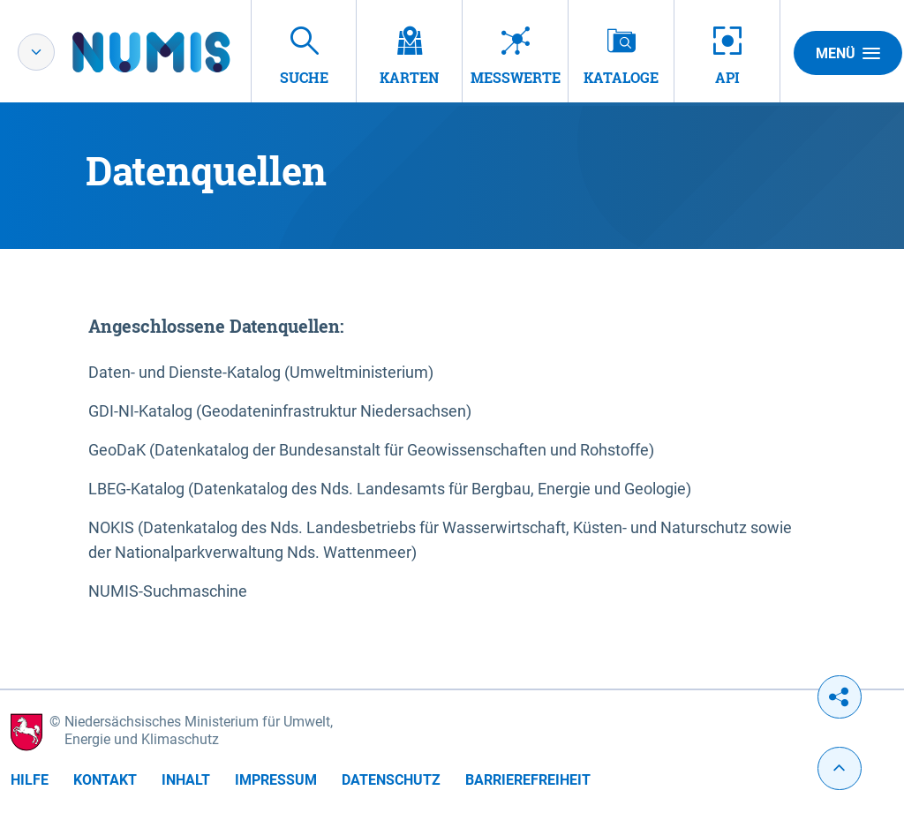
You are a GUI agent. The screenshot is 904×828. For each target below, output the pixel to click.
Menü (848, 53)
